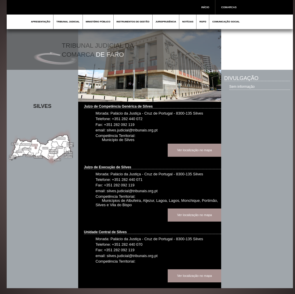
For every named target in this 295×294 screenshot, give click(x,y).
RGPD (202, 21)
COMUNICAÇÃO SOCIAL (225, 21)
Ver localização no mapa (194, 150)
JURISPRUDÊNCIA (165, 21)
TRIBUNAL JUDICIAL (68, 21)
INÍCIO (205, 7)
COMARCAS (229, 7)
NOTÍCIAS (187, 21)
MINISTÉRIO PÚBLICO (98, 21)
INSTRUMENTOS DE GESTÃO (133, 21)
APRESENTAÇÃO (41, 21)
